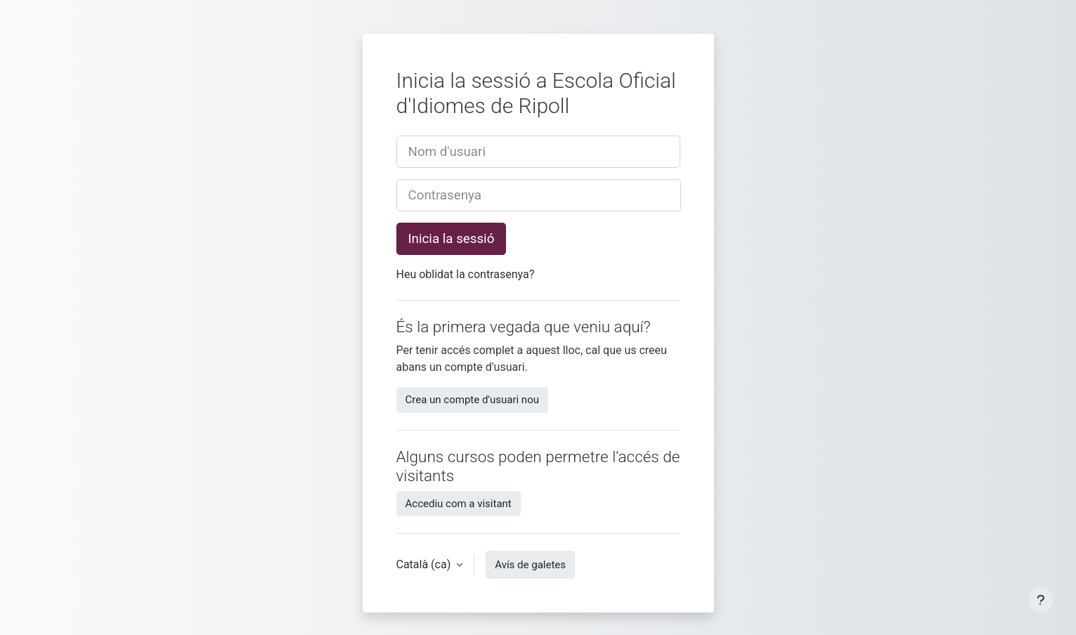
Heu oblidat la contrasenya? (465, 274)
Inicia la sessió (451, 239)
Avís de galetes (530, 564)
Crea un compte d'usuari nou (472, 399)
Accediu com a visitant (459, 503)
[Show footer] (1041, 600)
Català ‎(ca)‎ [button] (425, 564)
